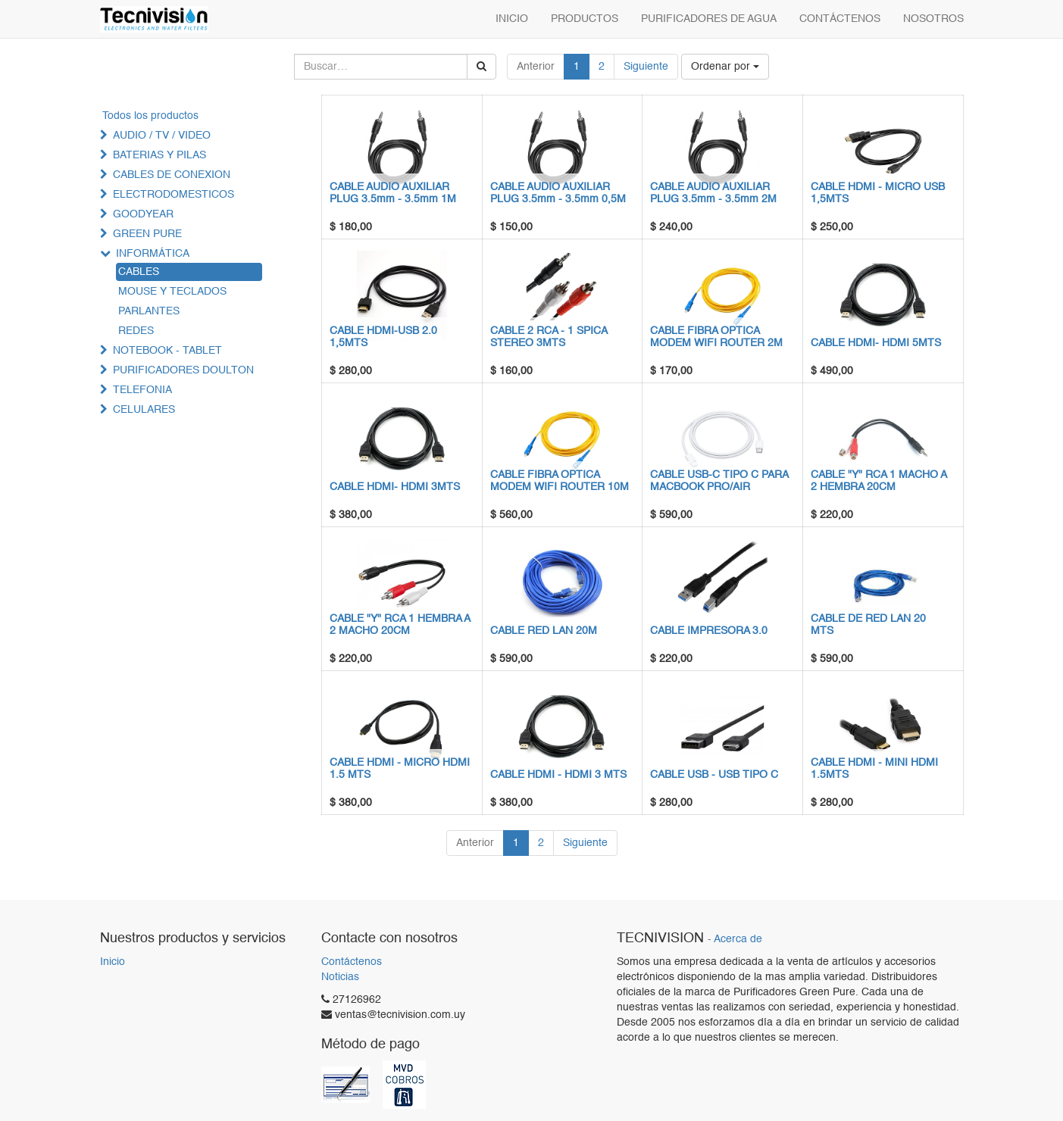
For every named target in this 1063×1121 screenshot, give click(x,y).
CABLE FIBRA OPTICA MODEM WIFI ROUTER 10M (559, 481)
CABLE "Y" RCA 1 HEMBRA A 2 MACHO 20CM (400, 624)
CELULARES (144, 409)
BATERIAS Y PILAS (159, 155)
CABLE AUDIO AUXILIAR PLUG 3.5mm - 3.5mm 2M (713, 193)
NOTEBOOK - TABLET (167, 350)
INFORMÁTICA (152, 253)
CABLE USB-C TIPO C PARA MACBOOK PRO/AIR (719, 481)
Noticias (340, 977)
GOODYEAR (143, 214)
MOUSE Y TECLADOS (172, 291)
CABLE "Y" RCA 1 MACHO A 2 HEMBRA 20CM (878, 481)
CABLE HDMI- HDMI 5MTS (876, 343)
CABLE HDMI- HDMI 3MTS (395, 487)
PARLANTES (149, 311)
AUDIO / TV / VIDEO (162, 135)
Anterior (536, 66)
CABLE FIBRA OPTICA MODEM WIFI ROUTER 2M (716, 337)
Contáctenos (351, 962)
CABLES (138, 272)
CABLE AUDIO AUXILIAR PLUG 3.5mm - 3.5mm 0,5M (558, 193)
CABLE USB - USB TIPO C (714, 775)
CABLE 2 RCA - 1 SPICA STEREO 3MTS (548, 337)
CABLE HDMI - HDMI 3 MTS (558, 775)
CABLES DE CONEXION (171, 175)
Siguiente (646, 66)
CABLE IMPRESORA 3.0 (709, 631)
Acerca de (738, 940)
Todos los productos (150, 116)
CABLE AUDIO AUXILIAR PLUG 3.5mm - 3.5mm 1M (393, 193)
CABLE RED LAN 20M (543, 631)
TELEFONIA (142, 390)
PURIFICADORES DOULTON (183, 370)
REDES (136, 331)
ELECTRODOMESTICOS (173, 194)
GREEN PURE (147, 234)
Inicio (112, 962)
